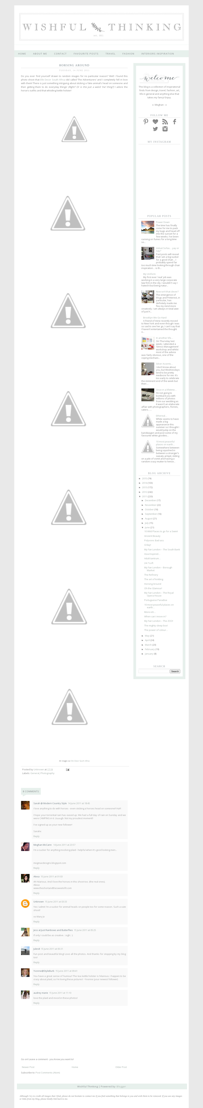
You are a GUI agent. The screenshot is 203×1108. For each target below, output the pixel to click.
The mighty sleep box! (156, 625)
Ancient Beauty (152, 536)
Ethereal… (161, 415)
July (147, 523)
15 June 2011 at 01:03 (52, 876)
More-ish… (150, 612)
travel (111, 53)
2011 (145, 496)
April (147, 640)
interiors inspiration (157, 53)
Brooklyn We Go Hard (154, 317)
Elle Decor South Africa (52, 79)
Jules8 (36, 948)
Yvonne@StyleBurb (43, 970)
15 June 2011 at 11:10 (60, 992)
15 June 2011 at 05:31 (52, 948)
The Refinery (151, 574)
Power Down (163, 222)
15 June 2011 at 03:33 (56, 901)
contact (60, 53)
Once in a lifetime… (166, 389)
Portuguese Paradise (155, 600)
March (148, 644)
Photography (47, 773)
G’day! (147, 544)
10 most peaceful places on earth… (165, 443)
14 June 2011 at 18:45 (79, 803)
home (22, 53)
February (150, 649)
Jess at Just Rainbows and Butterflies (53, 930)
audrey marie (40, 992)
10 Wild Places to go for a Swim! (161, 531)
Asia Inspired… (152, 554)
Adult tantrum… (152, 558)
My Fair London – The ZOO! (158, 620)
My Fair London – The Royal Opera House (159, 594)
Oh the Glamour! (153, 588)
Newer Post (28, 1067)
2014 (145, 482)
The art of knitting (153, 579)
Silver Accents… (164, 363)
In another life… (164, 337)
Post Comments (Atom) (48, 1072)
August (149, 518)
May (147, 635)
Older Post (121, 1067)
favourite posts (86, 53)
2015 (145, 478)
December (151, 500)
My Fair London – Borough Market (158, 569)
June (147, 527)
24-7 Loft (148, 563)
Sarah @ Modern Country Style (50, 803)
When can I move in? (155, 616)
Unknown (38, 901)
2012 (145, 492)
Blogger (121, 1086)
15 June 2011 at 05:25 (85, 930)
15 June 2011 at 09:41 (66, 970)
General (34, 773)
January (149, 653)
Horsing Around (152, 583)
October (149, 509)
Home (75, 1067)
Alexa (36, 876)
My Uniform (149, 274)
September (151, 513)
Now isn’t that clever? (167, 291)
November (151, 505)
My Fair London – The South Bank (162, 549)
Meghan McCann (42, 844)
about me (40, 53)
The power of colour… (156, 630)
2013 (145, 487)
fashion (128, 53)
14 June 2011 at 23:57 (64, 844)
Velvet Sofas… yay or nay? (167, 249)
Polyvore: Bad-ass (154, 540)
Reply (36, 836)
